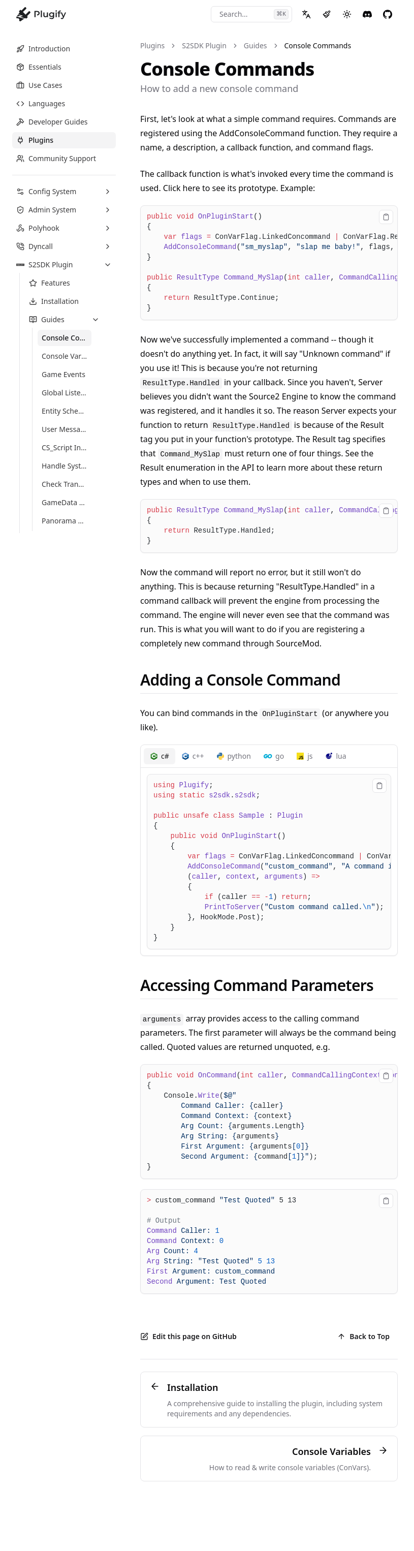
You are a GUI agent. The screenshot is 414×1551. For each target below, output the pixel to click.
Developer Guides (52, 122)
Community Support (56, 158)
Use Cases (39, 85)
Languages (40, 103)
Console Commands (318, 45)
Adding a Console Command (240, 679)
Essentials (38, 67)
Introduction (43, 48)
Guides (255, 45)
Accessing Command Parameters (256, 985)
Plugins (34, 140)
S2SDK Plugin (204, 45)
